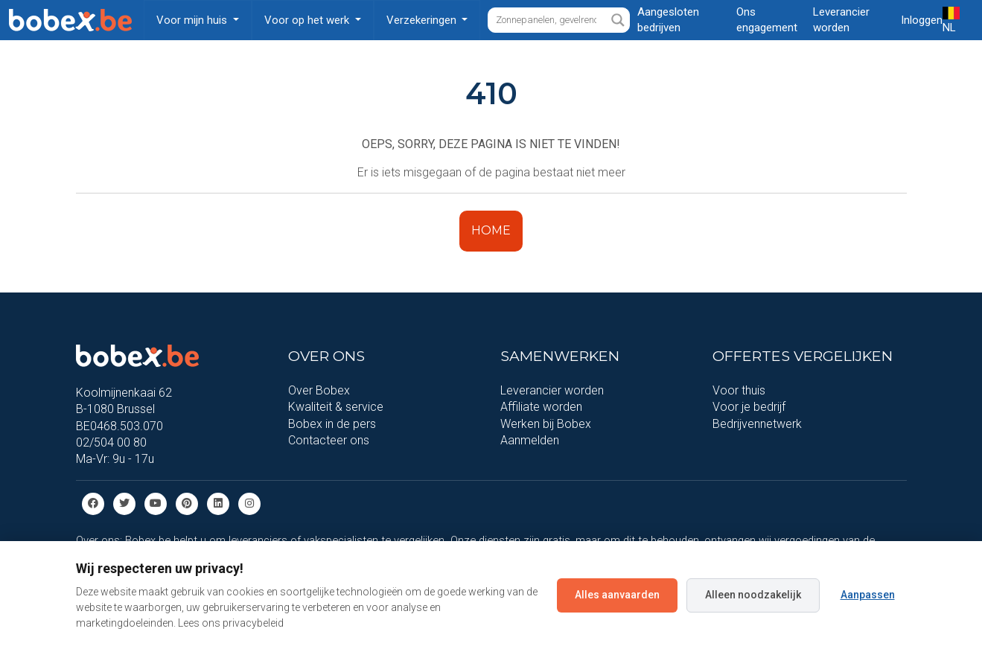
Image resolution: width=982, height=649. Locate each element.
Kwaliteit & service (335, 407)
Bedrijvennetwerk (757, 424)
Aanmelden (529, 440)
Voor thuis (738, 390)
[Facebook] (93, 503)
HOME (491, 230)
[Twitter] (124, 503)
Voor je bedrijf (748, 407)
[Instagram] (249, 503)
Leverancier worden (552, 390)
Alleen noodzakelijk (753, 595)
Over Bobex (319, 390)
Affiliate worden (541, 407)
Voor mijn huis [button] (193, 20)
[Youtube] (155, 503)
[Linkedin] (218, 503)
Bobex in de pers (332, 424)
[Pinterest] (187, 503)
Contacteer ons (328, 440)
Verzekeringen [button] (422, 20)
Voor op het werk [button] (308, 20)
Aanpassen (868, 595)
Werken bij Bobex (545, 424)
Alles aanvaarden (617, 595)
